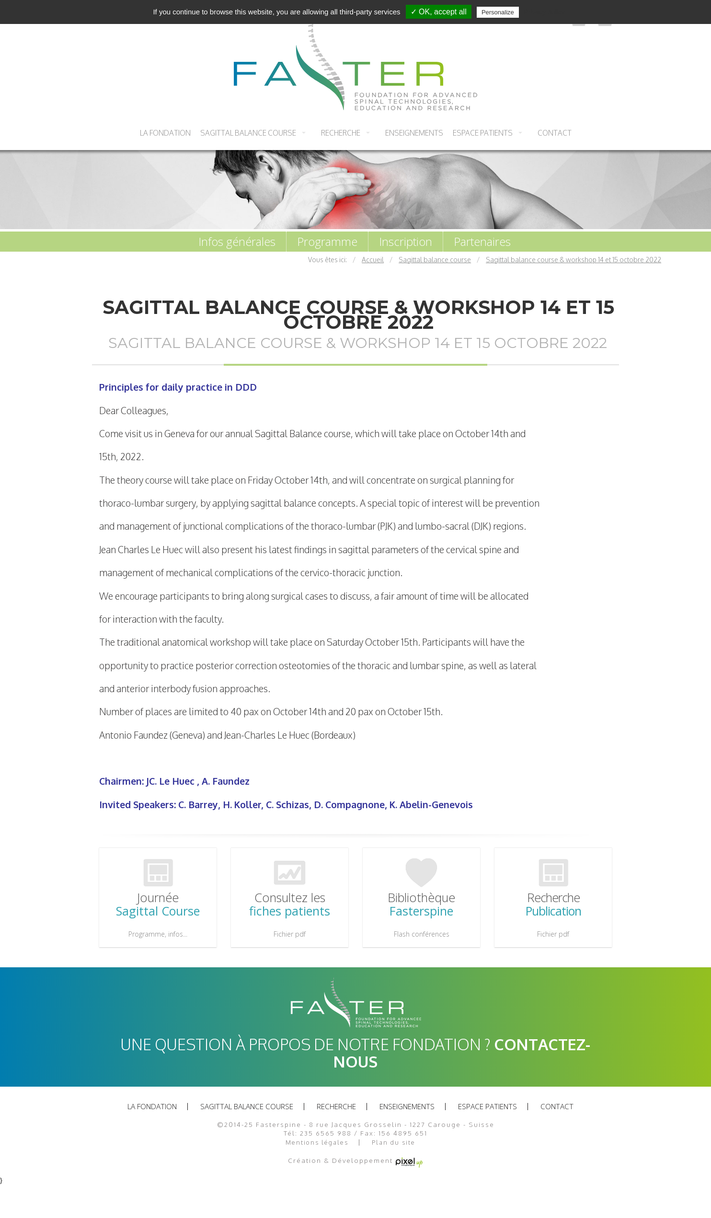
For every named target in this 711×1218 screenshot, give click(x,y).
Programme (327, 241)
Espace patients (483, 133)
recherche (340, 133)
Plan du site (393, 1142)
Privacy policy (544, 12)
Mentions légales (317, 1142)
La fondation (165, 133)
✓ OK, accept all (439, 12)
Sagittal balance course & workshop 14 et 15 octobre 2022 (573, 259)
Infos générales (236, 241)
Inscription (405, 241)
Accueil (373, 259)
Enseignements (414, 133)
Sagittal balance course (248, 133)
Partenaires (482, 241)
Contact (555, 133)
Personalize (498, 12)
